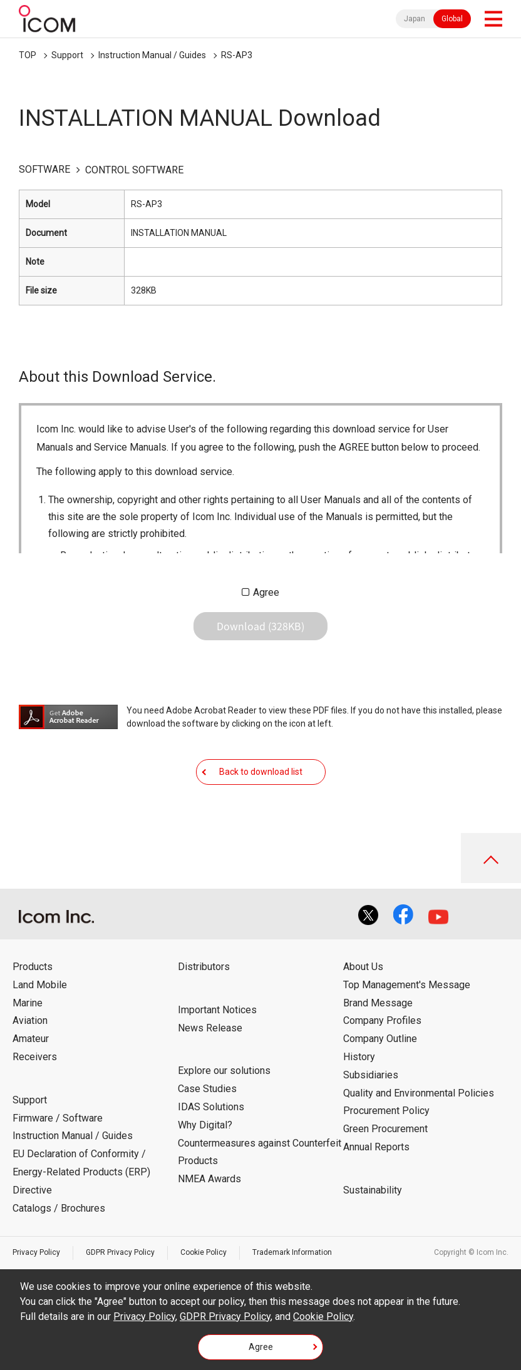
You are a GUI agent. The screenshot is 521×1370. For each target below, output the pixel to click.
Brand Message (378, 1003)
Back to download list (260, 772)
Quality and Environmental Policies (418, 1093)
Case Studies (207, 1089)
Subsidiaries (370, 1075)
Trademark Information (292, 1252)
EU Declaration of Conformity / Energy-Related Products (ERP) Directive (81, 1172)
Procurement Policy (386, 1111)
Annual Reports (376, 1147)
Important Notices (217, 1010)
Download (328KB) (260, 625)
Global (452, 18)
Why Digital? (205, 1125)
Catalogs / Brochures (59, 1208)
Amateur (31, 1039)
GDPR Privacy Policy (120, 1252)
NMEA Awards (209, 1179)
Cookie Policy (203, 1252)
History (359, 1057)
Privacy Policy (36, 1252)
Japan (414, 18)
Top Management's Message (406, 985)
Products (33, 967)
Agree (266, 592)
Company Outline (380, 1039)
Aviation (30, 1020)
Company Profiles (382, 1020)
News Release (210, 1028)
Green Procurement (385, 1129)
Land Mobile (40, 985)
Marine (28, 1003)
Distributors (204, 967)
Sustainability (372, 1190)
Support (67, 55)
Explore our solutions (224, 1070)
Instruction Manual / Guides (152, 55)
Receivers (35, 1057)
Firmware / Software (58, 1118)
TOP (27, 55)
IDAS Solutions (211, 1107)
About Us (363, 967)
